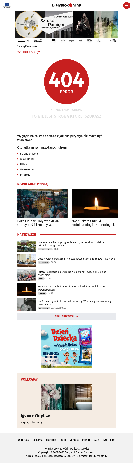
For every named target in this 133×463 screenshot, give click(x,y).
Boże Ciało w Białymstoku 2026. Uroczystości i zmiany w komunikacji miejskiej (39, 223)
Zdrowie (42, 293)
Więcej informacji (32, 422)
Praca (63, 439)
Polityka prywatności (56, 448)
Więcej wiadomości (64, 316)
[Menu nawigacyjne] (126, 5)
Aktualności (44, 262)
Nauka (41, 279)
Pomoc (86, 439)
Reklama (38, 439)
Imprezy (25, 174)
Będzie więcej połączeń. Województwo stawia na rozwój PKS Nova (76, 258)
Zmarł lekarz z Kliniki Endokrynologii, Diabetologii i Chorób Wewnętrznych (93, 223)
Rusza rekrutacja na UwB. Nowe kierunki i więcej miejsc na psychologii (72, 273)
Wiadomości (28, 159)
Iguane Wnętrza (35, 415)
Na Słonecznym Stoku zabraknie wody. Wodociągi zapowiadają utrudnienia (74, 303)
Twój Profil (109, 439)
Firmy (23, 164)
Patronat (51, 439)
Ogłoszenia (27, 169)
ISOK (96, 439)
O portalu (23, 439)
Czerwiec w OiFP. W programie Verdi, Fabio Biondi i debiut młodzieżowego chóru (71, 244)
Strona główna (24, 46)
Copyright (44, 452)
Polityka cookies (79, 448)
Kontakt (74, 439)
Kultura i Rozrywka (46, 249)
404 (35, 46)
